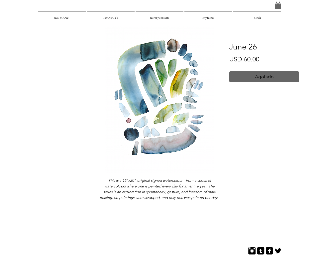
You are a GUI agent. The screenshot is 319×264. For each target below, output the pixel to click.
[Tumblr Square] (260, 251)
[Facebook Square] (269, 251)
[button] (278, 5)
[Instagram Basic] (252, 251)
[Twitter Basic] (278, 251)
